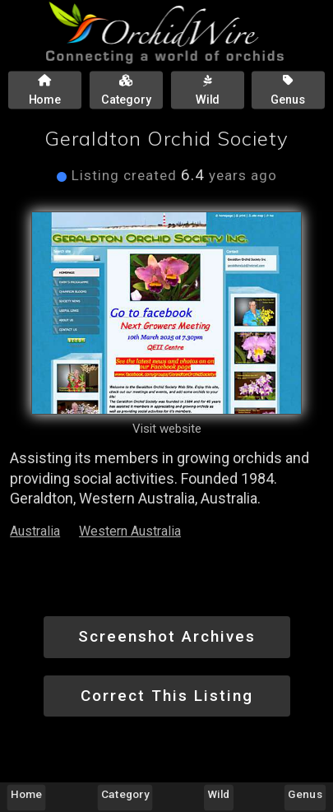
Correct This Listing (167, 695)
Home (26, 793)
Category (125, 793)
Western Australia (130, 531)
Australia (35, 531)
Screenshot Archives (167, 636)
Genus (304, 793)
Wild (219, 793)
